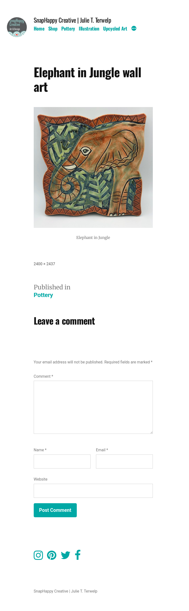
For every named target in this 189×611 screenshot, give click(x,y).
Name (40, 450)
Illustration (89, 28)
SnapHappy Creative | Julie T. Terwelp (72, 19)
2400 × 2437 (44, 264)
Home (39, 28)
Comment (43, 376)
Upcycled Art (115, 28)
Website (40, 479)
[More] (134, 29)
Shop (52, 28)
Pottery (68, 28)
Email (102, 450)
